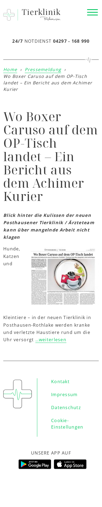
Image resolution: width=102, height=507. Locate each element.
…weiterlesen (50, 340)
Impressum (64, 394)
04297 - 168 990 (71, 41)
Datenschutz (66, 407)
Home (10, 69)
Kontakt (60, 382)
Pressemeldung (43, 69)
